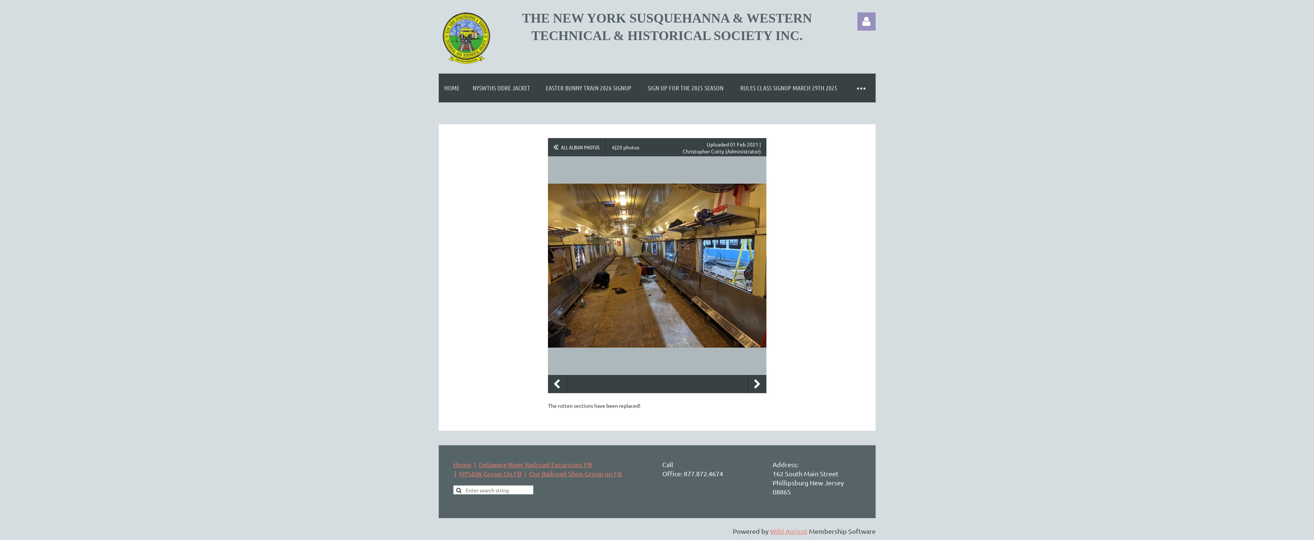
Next (757, 384)
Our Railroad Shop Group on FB (575, 473)
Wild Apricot (789, 531)
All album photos (580, 147)
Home (462, 464)
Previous (557, 384)
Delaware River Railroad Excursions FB (535, 464)
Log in (866, 21)
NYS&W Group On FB (490, 473)
